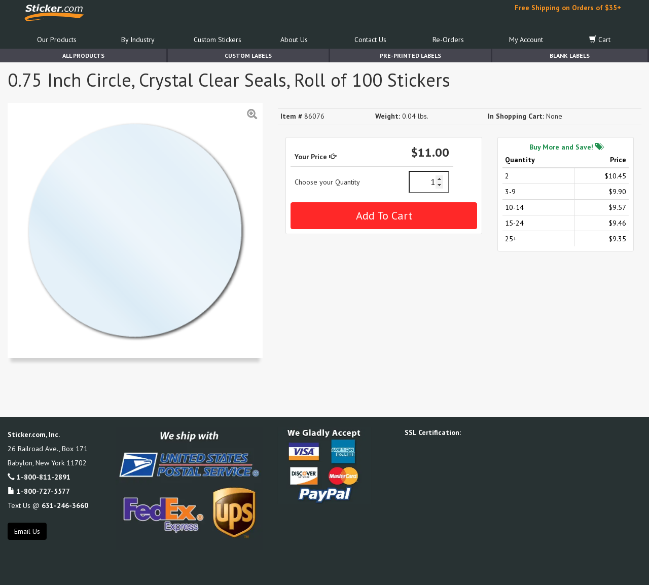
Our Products (57, 39)
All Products (83, 55)
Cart (599, 39)
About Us (294, 39)
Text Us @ (48, 505)
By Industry (138, 39)
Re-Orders (448, 39)
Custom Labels (248, 55)
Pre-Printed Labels (410, 55)
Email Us (27, 531)
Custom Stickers (217, 39)
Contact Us (370, 39)
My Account (526, 39)
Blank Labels (570, 55)
